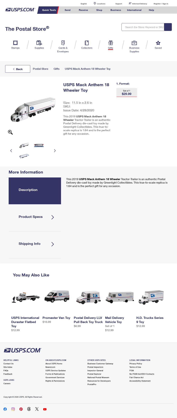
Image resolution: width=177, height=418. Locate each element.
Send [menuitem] (68, 9)
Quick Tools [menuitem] (49, 9)
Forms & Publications (55, 374)
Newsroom (50, 367)
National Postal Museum (98, 377)
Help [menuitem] (151, 9)
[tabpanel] (116, 182)
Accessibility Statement (140, 381)
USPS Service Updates (55, 370)
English (80, 4)
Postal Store (40, 68)
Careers (6, 383)
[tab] (35, 190)
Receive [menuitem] (83, 9)
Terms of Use (135, 367)
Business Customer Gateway (100, 363)
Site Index (7, 367)
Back (19, 69)
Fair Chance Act (136, 377)
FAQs (5, 370)
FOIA (131, 370)
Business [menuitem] (115, 9)
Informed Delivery (139, 4)
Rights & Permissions (55, 381)
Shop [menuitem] (99, 9)
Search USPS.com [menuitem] (163, 10)
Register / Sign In (161, 4)
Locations (101, 4)
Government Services (54, 377)
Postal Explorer (94, 374)
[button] (126, 92)
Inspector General (95, 370)
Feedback (7, 374)
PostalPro (91, 384)
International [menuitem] (134, 9)
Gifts (56, 68)
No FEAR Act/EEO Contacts (141, 374)
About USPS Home (53, 363)
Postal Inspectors (95, 367)
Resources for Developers (99, 381)
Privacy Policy (135, 363)
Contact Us (8, 363)
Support (118, 4)
